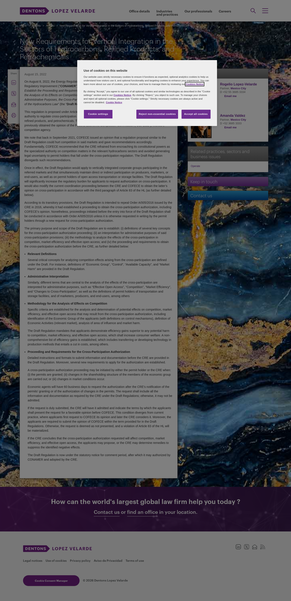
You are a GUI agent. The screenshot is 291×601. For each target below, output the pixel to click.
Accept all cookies (196, 114)
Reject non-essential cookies (157, 114)
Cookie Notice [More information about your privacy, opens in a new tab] (114, 102)
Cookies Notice (194, 84)
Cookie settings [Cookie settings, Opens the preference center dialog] (98, 114)
